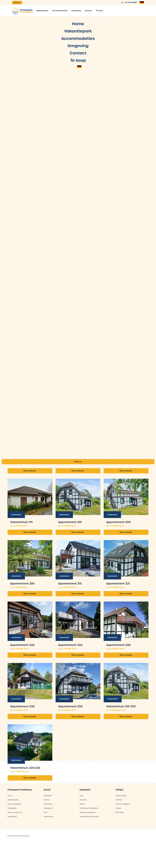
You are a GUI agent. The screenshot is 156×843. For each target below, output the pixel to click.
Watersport (48, 808)
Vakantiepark (42, 10)
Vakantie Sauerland (88, 812)
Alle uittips (120, 812)
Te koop (99, 10)
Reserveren (12, 816)
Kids (81, 796)
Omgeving (76, 10)
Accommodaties (59, 10)
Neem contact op (15, 812)
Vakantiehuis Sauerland (89, 816)
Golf (45, 812)
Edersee (119, 800)
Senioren (83, 800)
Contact (88, 10)
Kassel (118, 808)
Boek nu (17, 2)
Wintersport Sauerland (89, 808)
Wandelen (48, 796)
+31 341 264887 (129, 2)
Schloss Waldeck (123, 804)
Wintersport (48, 816)
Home (78, 321)
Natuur (82, 804)
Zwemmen (48, 804)
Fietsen (47, 800)
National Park (121, 796)
